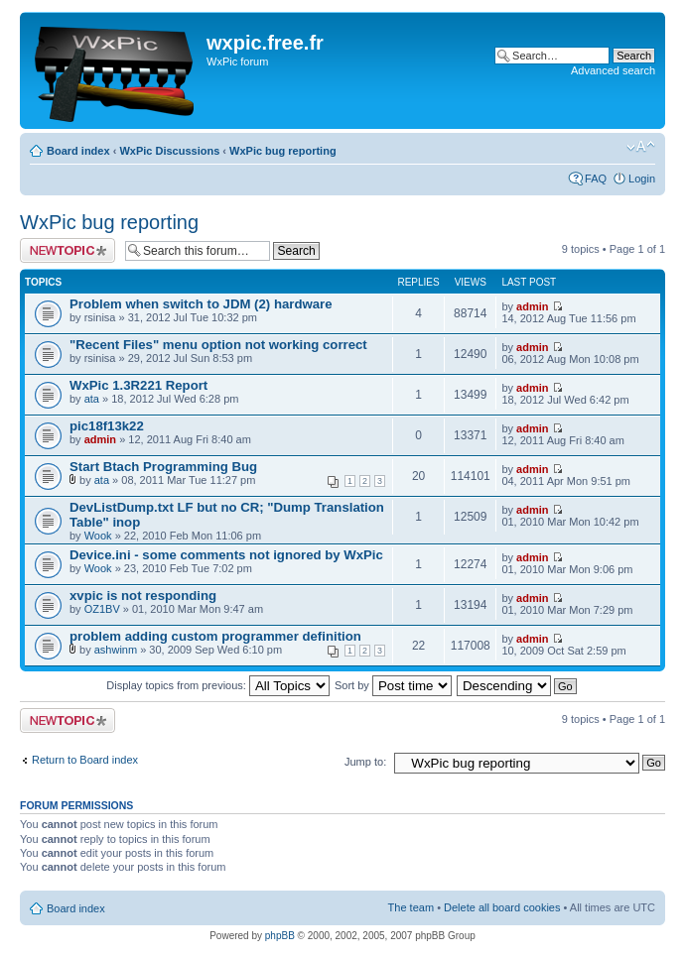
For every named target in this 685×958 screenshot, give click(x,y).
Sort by (393, 685)
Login (641, 178)
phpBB (280, 935)
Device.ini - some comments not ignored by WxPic (226, 554)
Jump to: (365, 762)
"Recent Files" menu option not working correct (218, 344)
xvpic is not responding (142, 595)
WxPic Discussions (169, 151)
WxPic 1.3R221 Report (138, 385)
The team (411, 907)
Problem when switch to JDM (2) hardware (201, 304)
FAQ (596, 178)
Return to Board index (85, 760)
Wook (98, 535)
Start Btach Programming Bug (163, 466)
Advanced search (613, 70)
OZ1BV (102, 609)
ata (91, 399)
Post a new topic (67, 250)
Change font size (640, 147)
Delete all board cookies (502, 907)
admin (532, 306)
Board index (78, 151)
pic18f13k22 (106, 426)
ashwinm (115, 650)
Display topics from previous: (218, 685)
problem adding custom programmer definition (215, 636)
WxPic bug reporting (283, 151)
